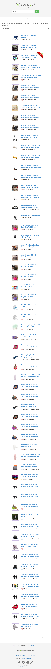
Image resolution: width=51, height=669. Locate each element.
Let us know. (31, 645)
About (17, 655)
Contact (33, 655)
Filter (25, 18)
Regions (23, 658)
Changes (22, 655)
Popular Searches (30, 658)
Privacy (28, 655)
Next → (45, 636)
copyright (20, 666)
